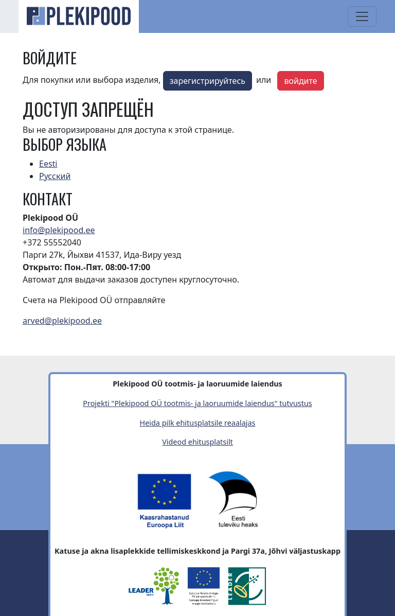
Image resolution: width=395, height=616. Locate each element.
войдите (300, 80)
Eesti (48, 163)
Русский (54, 176)
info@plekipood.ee (59, 230)
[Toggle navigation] (362, 16)
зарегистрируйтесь (207, 80)
